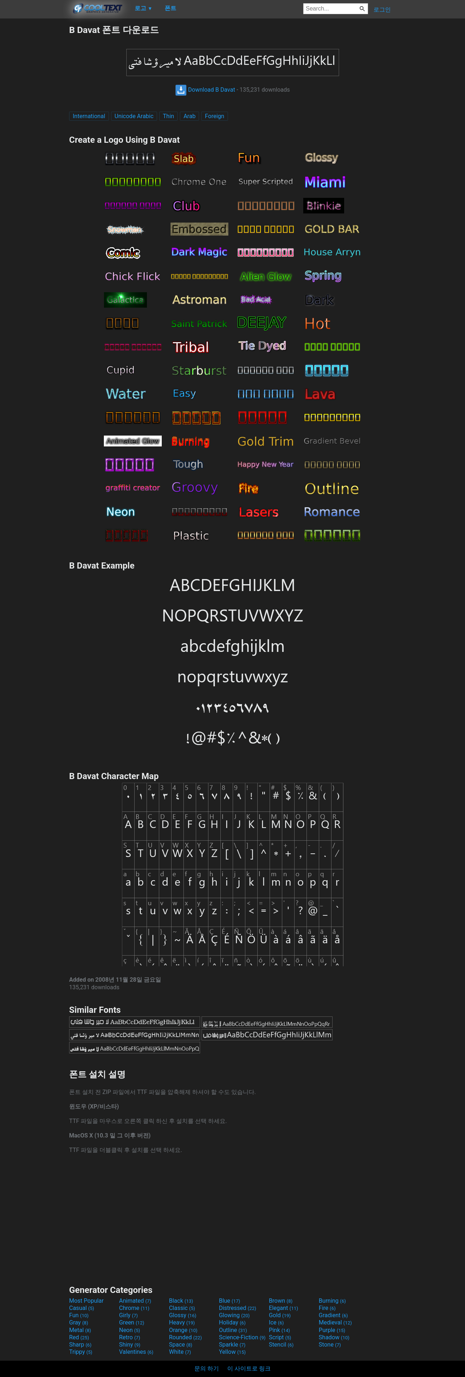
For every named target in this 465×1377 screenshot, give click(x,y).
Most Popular (86, 1300)
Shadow (334, 1337)
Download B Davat (205, 89)
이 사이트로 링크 (249, 1368)
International (89, 116)
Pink (279, 1330)
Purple (332, 1330)
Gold (280, 1315)
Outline (233, 1330)
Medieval (335, 1322)
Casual (81, 1308)
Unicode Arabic (134, 116)
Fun (79, 1315)
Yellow (232, 1351)
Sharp (80, 1344)
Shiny (129, 1344)
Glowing (234, 1315)
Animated (135, 1300)
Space (180, 1344)
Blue (229, 1300)
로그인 (382, 9)
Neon (129, 1330)
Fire (327, 1308)
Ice (276, 1322)
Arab (189, 116)
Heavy (182, 1322)
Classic (182, 1308)
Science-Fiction (242, 1337)
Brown (280, 1300)
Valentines (136, 1351)
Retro (129, 1337)
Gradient (333, 1315)
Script (280, 1337)
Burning (332, 1300)
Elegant (283, 1308)
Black (181, 1300)
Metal (80, 1330)
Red (79, 1337)
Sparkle (232, 1344)
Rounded (185, 1337)
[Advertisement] (34, 132)
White (180, 1351)
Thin (168, 116)
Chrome (134, 1308)
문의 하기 (206, 1368)
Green (131, 1322)
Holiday (232, 1322)
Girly (128, 1315)
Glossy (182, 1315)
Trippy (80, 1351)
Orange (183, 1330)
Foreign (214, 116)
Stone (330, 1344)
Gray (78, 1322)
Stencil (281, 1344)
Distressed (237, 1308)
